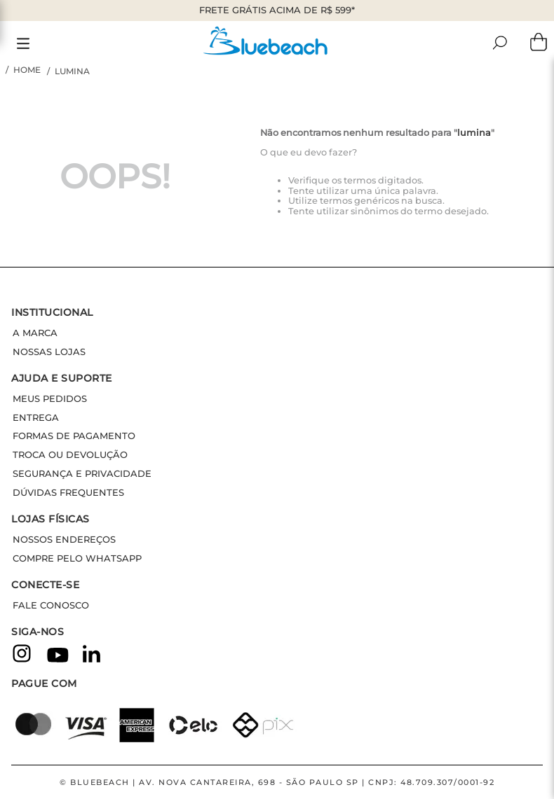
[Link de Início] (25, 70)
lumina (72, 71)
